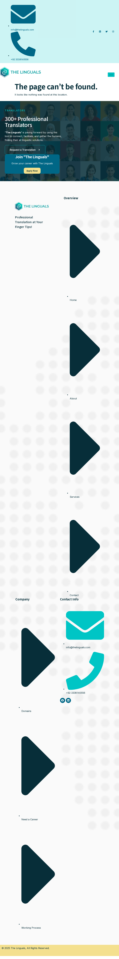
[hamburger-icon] (111, 74)
